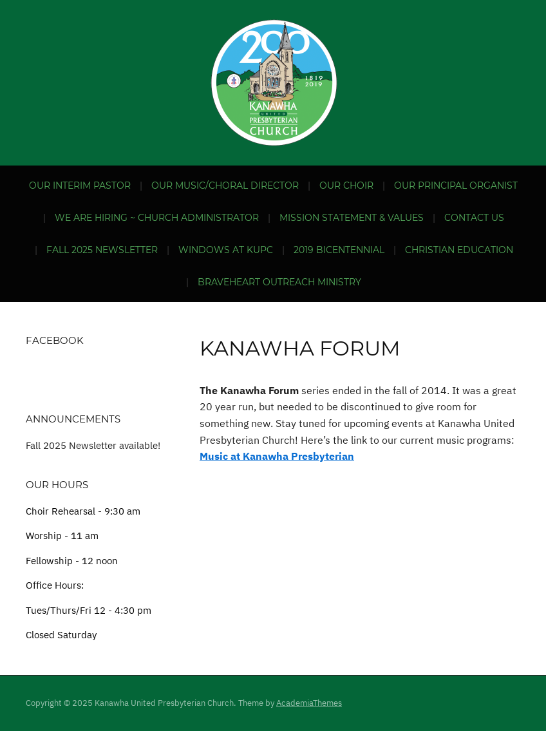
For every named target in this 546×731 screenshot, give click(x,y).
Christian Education (459, 250)
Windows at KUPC (225, 250)
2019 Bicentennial (339, 250)
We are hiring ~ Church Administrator (157, 217)
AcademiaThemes (309, 703)
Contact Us (474, 217)
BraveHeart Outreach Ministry (279, 282)
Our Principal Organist (456, 185)
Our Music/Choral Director (225, 185)
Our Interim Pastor (80, 185)
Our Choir (346, 185)
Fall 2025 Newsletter (102, 250)
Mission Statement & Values (351, 217)
